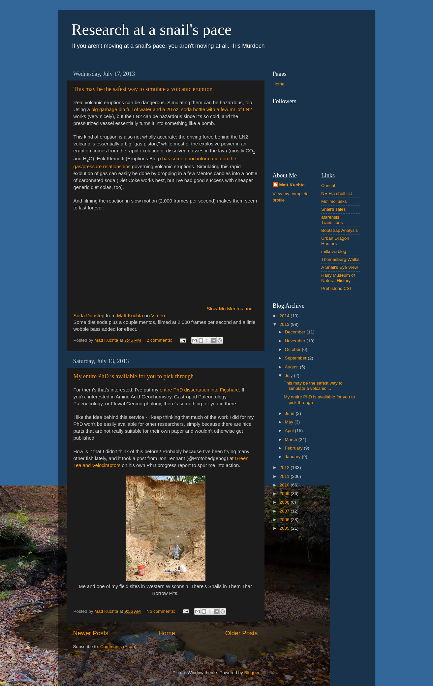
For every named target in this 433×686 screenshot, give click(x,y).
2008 (285, 502)
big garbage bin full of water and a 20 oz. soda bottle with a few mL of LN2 (171, 109)
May (289, 422)
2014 (285, 315)
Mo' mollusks (334, 201)
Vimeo (158, 315)
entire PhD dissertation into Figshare (199, 389)
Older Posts (241, 633)
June (290, 413)
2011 (285, 476)
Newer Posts (90, 633)
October (293, 349)
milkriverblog (333, 251)
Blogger (252, 672)
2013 (285, 324)
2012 (285, 467)
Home (167, 633)
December (296, 331)
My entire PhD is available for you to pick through (134, 376)
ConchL (329, 185)
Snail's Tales (333, 209)
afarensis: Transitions (332, 220)
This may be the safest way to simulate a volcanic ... (313, 386)
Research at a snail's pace (152, 29)
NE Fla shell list (336, 193)
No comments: (161, 611)
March (291, 439)
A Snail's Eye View (339, 267)
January (293, 456)
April (290, 430)
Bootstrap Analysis (339, 230)
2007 (285, 511)
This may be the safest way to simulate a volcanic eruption (143, 89)
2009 (285, 493)
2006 (285, 519)
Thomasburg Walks (340, 259)
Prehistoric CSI (336, 288)
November (296, 340)
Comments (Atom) (118, 646)
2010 (285, 485)
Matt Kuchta (130, 315)
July (289, 375)
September (296, 358)
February (294, 448)
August (292, 366)
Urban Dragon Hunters (335, 241)
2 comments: (160, 340)
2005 (285, 528)
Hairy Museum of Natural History (338, 278)
